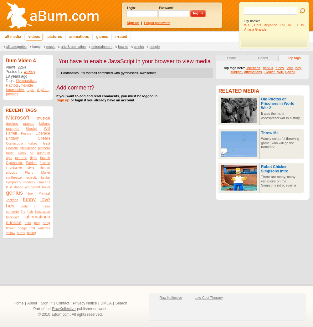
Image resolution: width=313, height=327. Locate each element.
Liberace (42, 133)
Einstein (12, 148)
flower (10, 228)
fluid (9, 187)
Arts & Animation (73, 47)
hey (10, 206)
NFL (291, 25)
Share (231, 58)
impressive (15, 90)
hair (30, 211)
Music (50, 47)
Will (47, 128)
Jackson (12, 200)
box (30, 193)
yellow (10, 233)
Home (19, 303)
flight (33, 158)
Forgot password (157, 23)
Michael (44, 193)
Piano (29, 172)
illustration (42, 211)
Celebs (139, 47)
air (31, 153)
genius (14, 192)
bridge (22, 228)
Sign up (63, 100)
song (46, 223)
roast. (10, 153)
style (30, 90)
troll (32, 228)
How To (123, 47)
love (45, 199)
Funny (36, 47)
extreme (21, 158)
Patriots (12, 85)
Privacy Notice (85, 303)
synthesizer (14, 177)
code (24, 206)
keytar (45, 177)
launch (45, 158)
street (21, 233)
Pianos (26, 133)
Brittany (12, 138)
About (32, 303)
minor (46, 206)
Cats (257, 25)
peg (37, 223)
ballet (46, 187)
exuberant (32, 187)
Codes (263, 58)
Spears (44, 138)
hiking (31, 233)
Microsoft (17, 117)
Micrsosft (12, 217)
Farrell (11, 133)
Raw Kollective (171, 297)
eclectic (32, 177)
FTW (300, 25)
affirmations (37, 216)
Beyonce (270, 25)
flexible (27, 85)
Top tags (294, 58)
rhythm (43, 90)
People (154, 47)
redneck (29, 182)
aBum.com (60, 314)
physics (12, 94)
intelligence (28, 148)
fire (23, 211)
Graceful (44, 182)
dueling (12, 123)
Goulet (31, 128)
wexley (29, 71)
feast (46, 143)
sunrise (13, 222)
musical (43, 118)
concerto (12, 211)
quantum (43, 153)
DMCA (105, 303)
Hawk (22, 153)
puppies (12, 128)
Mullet (45, 172)
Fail (282, 25)
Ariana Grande (255, 29)
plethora (44, 148)
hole (28, 223)
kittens (44, 123)
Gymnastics (26, 81)
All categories (16, 47)
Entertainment (101, 47)
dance (18, 187)
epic (9, 158)
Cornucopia (14, 143)
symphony (13, 182)
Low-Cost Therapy (209, 297)
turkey (33, 143)
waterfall (44, 228)
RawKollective (63, 309)
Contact (62, 303)
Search (121, 303)
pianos (28, 123)
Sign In (47, 303)
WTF (248, 25)
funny (29, 199)
